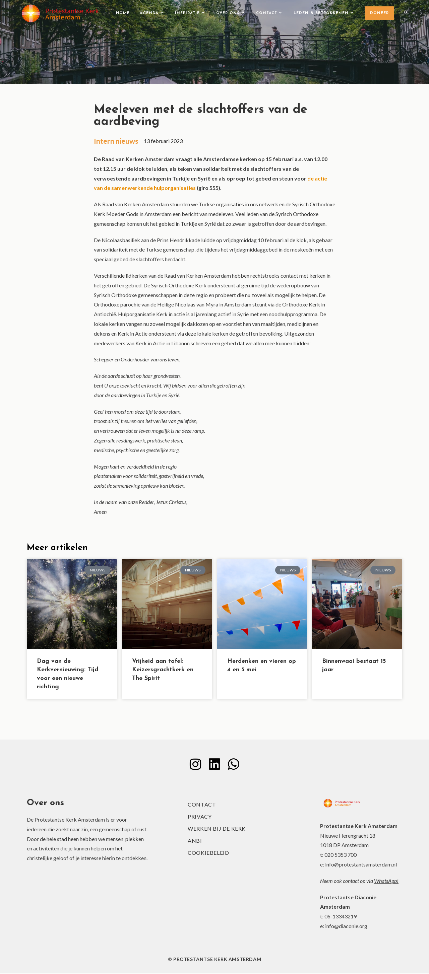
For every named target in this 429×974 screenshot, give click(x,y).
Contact (202, 805)
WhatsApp (385, 881)
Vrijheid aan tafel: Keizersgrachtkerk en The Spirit (162, 670)
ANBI (195, 841)
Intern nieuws (117, 141)
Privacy (199, 817)
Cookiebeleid (208, 853)
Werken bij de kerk (217, 829)
